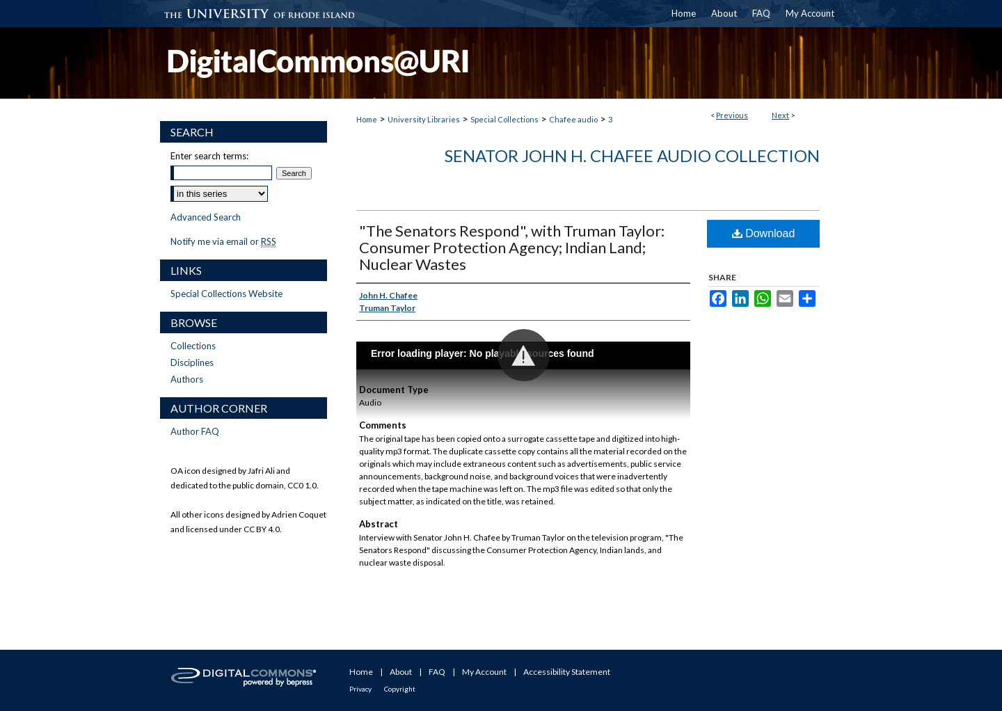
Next (780, 115)
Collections (193, 345)
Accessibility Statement (566, 671)
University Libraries (424, 119)
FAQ (437, 671)
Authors (186, 379)
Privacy (360, 689)
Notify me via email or (223, 241)
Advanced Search (205, 217)
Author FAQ (194, 431)
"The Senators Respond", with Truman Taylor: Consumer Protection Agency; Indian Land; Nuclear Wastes (512, 247)
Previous (732, 115)
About (401, 671)
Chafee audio (573, 119)
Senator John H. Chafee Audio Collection (632, 155)
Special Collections (504, 119)
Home (366, 119)
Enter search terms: (209, 155)
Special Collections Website (226, 293)
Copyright (399, 689)
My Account (484, 671)
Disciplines (192, 362)
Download (763, 233)
